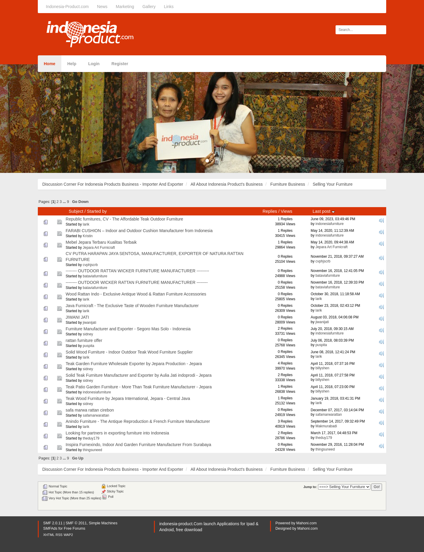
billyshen (322, 368)
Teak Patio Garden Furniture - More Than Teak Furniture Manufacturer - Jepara (139, 386)
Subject (76, 211)
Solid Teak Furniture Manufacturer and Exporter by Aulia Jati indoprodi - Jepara (139, 375)
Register (119, 63)
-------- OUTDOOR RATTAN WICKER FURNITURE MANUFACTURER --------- (137, 270)
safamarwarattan (96, 415)
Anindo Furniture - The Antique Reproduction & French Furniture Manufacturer (138, 421)
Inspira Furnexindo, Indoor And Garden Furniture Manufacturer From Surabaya (138, 444)
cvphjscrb (90, 265)
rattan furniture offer (84, 340)
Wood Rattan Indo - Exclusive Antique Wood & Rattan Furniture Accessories (136, 294)
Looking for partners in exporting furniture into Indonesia (117, 433)
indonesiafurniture (329, 224)
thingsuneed (92, 450)
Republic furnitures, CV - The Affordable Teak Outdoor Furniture (124, 219)
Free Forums (74, 528)
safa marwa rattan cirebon (90, 410)
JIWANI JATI (77, 317)
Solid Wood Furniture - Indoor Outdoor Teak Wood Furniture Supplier (129, 352)
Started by (97, 211)
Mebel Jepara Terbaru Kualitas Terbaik (101, 242)
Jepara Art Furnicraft (99, 247)
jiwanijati (89, 322)
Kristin (88, 236)
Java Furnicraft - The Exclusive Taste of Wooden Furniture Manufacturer (132, 305)
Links (169, 6)
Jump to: (310, 487)
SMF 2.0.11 (53, 523)
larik (86, 224)
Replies (270, 211)
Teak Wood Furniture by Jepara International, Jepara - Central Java (128, 398)
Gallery (148, 6)
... (65, 202)
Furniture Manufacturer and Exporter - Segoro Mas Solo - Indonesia (128, 328)
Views (286, 211)
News (102, 6)
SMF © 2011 (76, 523)
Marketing (125, 6)
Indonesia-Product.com (67, 6)
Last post (324, 211)
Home (49, 63)
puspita (88, 346)
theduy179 (91, 438)
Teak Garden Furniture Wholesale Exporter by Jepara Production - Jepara (134, 363)
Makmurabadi (326, 426)
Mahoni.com (306, 523)
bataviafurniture (95, 276)
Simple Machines (103, 523)
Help (71, 63)
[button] (32, 118)
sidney (88, 334)
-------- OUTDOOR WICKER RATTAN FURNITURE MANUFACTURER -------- (137, 282)
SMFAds (50, 528)
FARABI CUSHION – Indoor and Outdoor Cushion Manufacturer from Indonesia (139, 230)
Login (93, 63)
